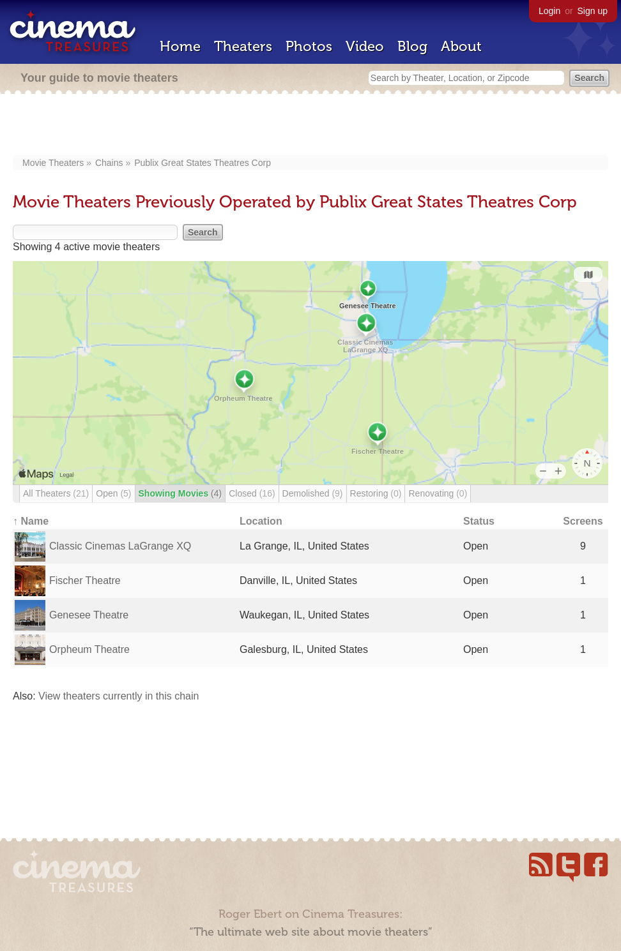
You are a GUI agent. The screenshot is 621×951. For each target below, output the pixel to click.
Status (478, 521)
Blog (412, 46)
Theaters (243, 46)
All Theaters (56, 493)
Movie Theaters (53, 163)
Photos (309, 46)
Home (180, 46)
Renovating (437, 493)
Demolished (312, 493)
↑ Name (31, 521)
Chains (109, 163)
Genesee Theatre (88, 615)
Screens (582, 521)
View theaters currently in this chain (118, 696)
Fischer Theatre (85, 580)
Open (113, 493)
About (461, 46)
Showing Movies (180, 493)
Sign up (593, 11)
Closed (252, 493)
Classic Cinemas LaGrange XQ (120, 546)
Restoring (376, 493)
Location (261, 521)
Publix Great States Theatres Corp (202, 163)
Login (549, 11)
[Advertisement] (310, 126)
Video (365, 46)
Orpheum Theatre (89, 649)
